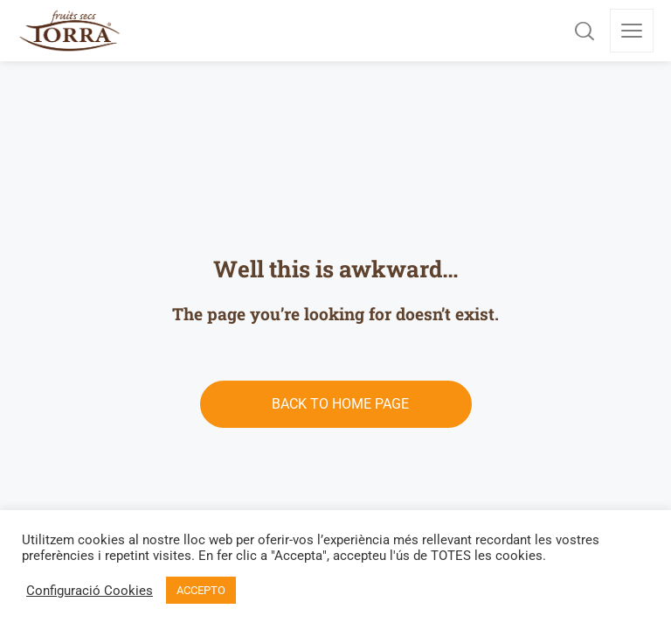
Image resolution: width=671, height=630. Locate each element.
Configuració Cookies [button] (89, 590)
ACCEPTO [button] (200, 590)
